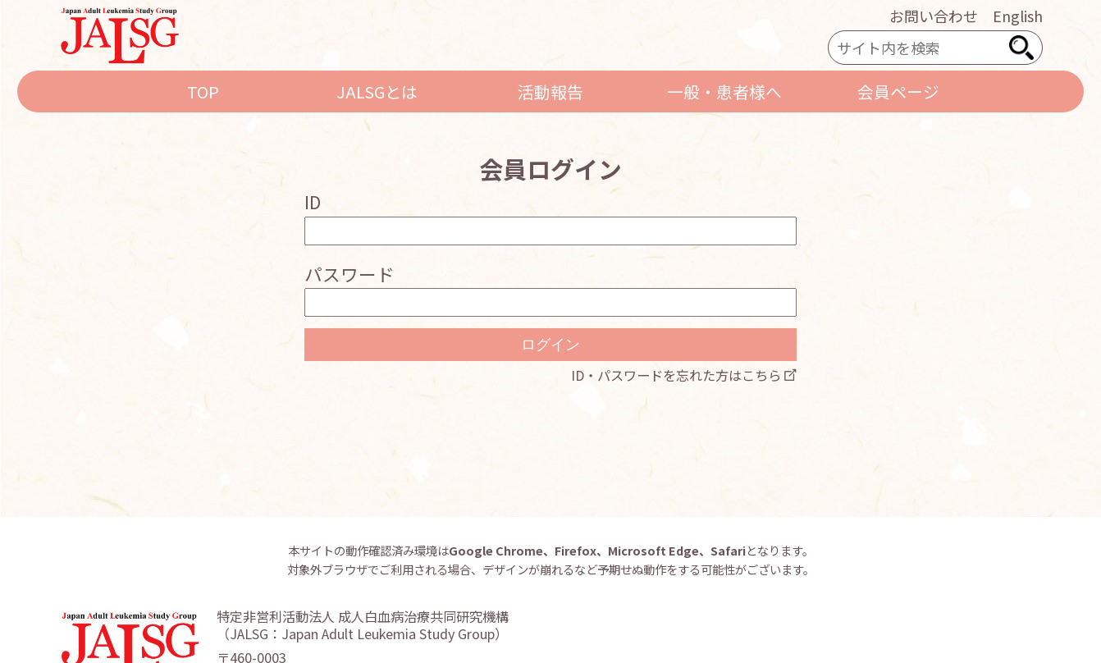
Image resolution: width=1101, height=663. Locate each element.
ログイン (550, 344)
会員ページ (898, 91)
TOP (203, 91)
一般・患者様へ (724, 91)
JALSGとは (377, 91)
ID (312, 201)
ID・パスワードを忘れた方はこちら (676, 375)
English (1018, 15)
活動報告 (550, 91)
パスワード (349, 273)
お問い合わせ (933, 15)
